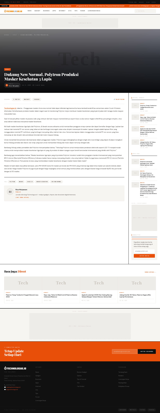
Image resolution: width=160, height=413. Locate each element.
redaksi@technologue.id (13, 387)
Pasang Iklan (122, 383)
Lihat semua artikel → (23, 197)
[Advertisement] (80, 51)
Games (79, 376)
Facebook (36, 99)
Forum (82, 11)
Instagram (122, 409)
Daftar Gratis (144, 256)
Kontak (154, 2)
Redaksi (141, 2)
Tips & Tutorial (81, 379)
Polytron (12, 181)
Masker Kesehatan (42, 181)
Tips (75, 11)
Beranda (6, 35)
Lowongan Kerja (94, 11)
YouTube (142, 409)
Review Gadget (82, 372)
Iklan (147, 2)
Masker (21, 181)
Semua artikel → (150, 272)
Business (46, 11)
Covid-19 (30, 181)
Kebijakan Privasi (123, 386)
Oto (69, 11)
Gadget (37, 11)
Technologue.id (10, 108)
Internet (62, 11)
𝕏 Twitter (16, 99)
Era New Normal (56, 181)
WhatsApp (27, 99)
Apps (54, 11)
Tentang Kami (132, 2)
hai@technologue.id (12, 389)
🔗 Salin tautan (119, 99)
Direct (15, 35)
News (30, 11)
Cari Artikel (80, 386)
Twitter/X (133, 409)
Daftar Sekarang (146, 351)
